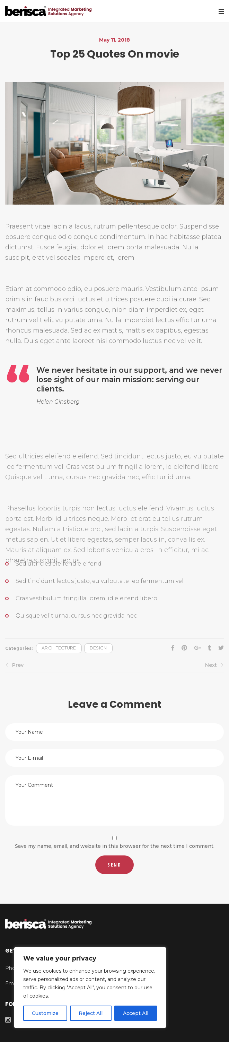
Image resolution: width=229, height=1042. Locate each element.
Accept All (135, 1013)
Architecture (59, 648)
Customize (45, 1013)
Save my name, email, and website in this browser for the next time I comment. (114, 846)
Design (98, 648)
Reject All (91, 1013)
